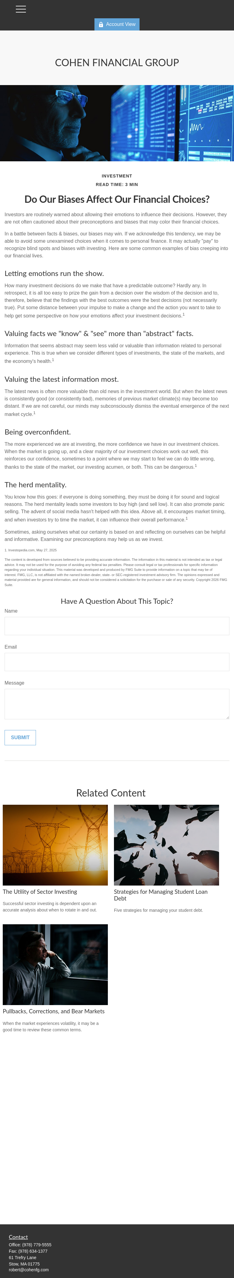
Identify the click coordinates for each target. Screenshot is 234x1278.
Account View (117, 24)
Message (14, 683)
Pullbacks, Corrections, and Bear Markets (54, 1011)
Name (11, 611)
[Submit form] (20, 737)
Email (11, 647)
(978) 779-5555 (36, 1244)
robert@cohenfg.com (29, 1269)
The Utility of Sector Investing (40, 891)
